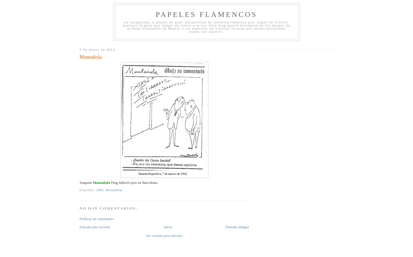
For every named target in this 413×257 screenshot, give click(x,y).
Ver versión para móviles (164, 236)
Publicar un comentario (97, 219)
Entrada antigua (237, 227)
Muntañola (91, 57)
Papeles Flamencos (206, 14)
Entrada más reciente (95, 227)
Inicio (168, 227)
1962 (100, 190)
